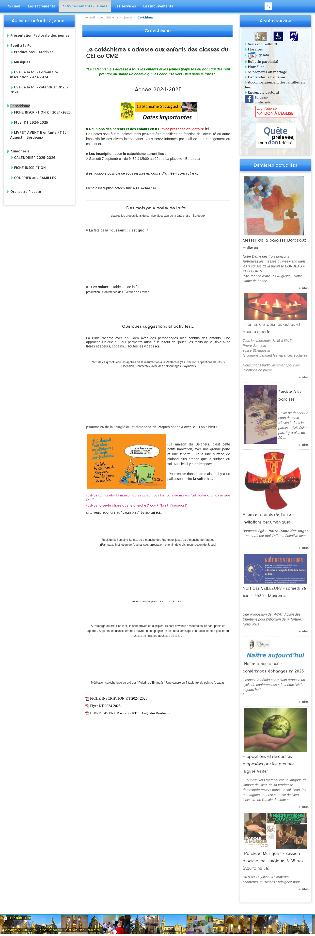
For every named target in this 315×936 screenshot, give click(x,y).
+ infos (304, 286)
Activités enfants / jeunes (39, 20)
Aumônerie (20, 151)
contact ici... (187, 173)
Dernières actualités (275, 165)
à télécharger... (145, 188)
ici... (208, 129)
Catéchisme (20, 106)
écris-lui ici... (151, 512)
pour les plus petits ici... (168, 601)
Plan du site (20, 918)
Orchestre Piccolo (25, 191)
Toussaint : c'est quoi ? (129, 230)
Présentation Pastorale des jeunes (39, 35)
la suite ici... (203, 478)
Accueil (90, 17)
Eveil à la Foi (21, 45)
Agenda (258, 55)
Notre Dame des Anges (288, 528)
